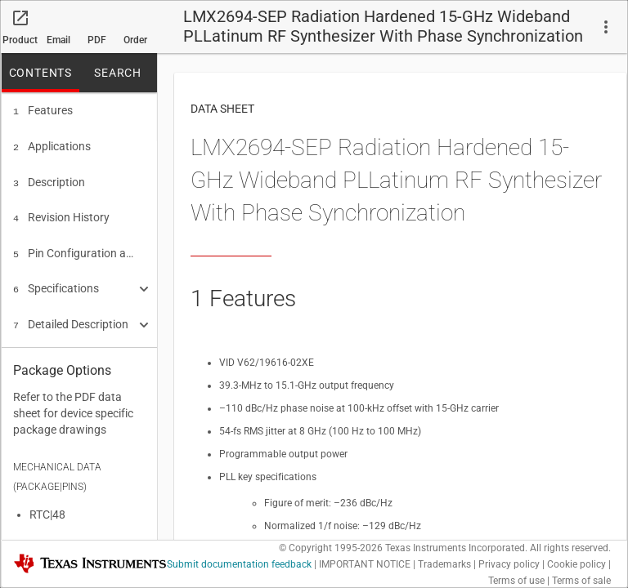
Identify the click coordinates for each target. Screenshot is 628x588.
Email (58, 40)
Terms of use (516, 580)
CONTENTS (40, 72)
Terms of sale (581, 580)
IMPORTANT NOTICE (364, 564)
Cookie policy (576, 564)
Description (49, 178)
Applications (52, 144)
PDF (96, 40)
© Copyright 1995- (331, 548)
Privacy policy (509, 564)
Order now (135, 44)
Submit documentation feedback (239, 564)
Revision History (61, 212)
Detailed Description (70, 314)
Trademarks (444, 564)
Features (43, 110)
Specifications (56, 280)
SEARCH (117, 72)
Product (20, 40)
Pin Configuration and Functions (73, 246)
